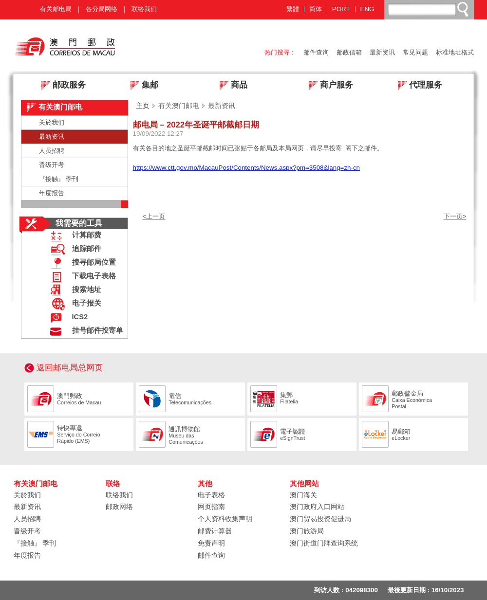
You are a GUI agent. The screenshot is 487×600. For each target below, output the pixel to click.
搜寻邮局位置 (81, 263)
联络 (113, 484)
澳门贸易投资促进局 (320, 519)
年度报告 (51, 193)
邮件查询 (316, 52)
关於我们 (51, 122)
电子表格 (211, 495)
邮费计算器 (215, 531)
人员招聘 (51, 150)
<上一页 (154, 216)
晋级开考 (51, 164)
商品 (230, 86)
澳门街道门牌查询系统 (324, 543)
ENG (367, 9)
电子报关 (73, 304)
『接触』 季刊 (59, 178)
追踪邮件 (73, 249)
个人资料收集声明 (225, 519)
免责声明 (211, 543)
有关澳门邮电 (35, 484)
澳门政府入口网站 (317, 506)
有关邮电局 (56, 9)
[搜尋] (429, 9)
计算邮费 (73, 236)
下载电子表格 (81, 277)
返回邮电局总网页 (70, 367)
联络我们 (144, 9)
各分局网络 (101, 9)
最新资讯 (382, 52)
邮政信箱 (349, 52)
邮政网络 (119, 506)
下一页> (455, 216)
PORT (341, 9)
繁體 (292, 9)
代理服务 (417, 86)
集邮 (141, 86)
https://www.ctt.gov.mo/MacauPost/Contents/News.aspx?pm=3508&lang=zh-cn (246, 167)
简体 (315, 9)
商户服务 (328, 86)
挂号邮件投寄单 (84, 331)
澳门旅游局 (307, 531)
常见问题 (415, 52)
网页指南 (211, 506)
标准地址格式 (455, 52)
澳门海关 (303, 495)
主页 (143, 105)
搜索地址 (73, 290)
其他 (205, 484)
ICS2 (67, 318)
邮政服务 (61, 86)
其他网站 (304, 484)
